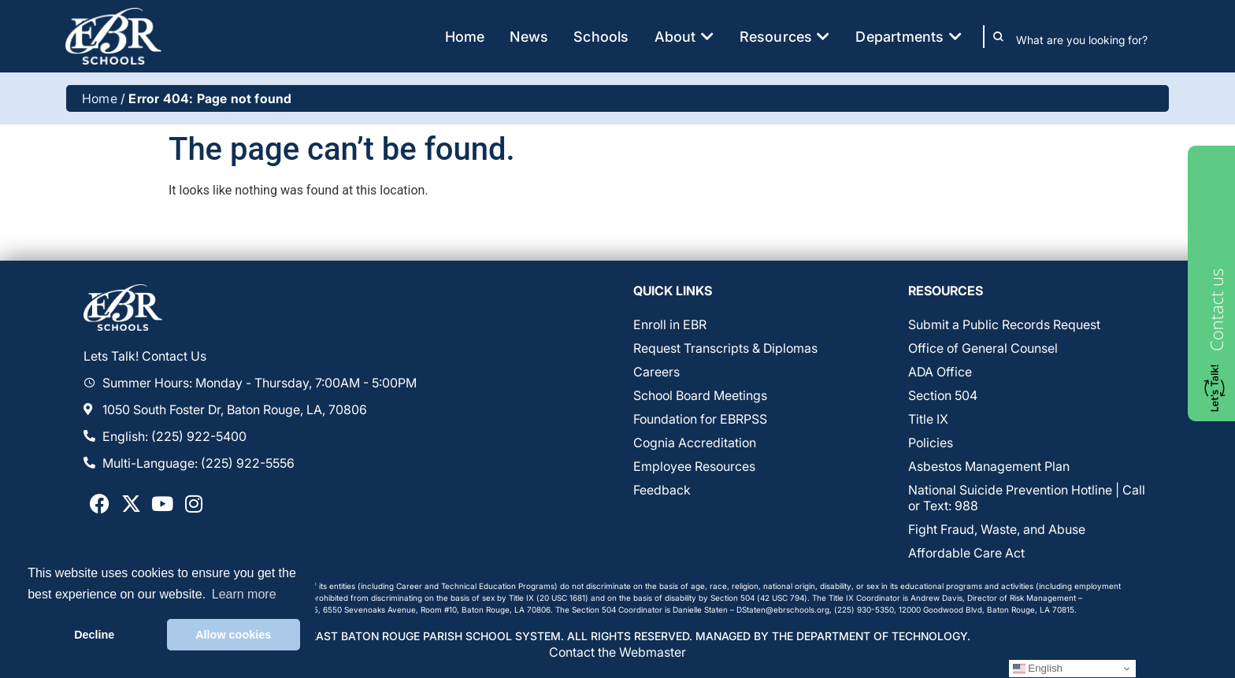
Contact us (1216, 310)
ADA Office (940, 372)
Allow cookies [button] (233, 634)
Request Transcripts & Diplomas (725, 348)
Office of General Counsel (983, 348)
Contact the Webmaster (617, 652)
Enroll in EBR (670, 324)
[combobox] (1093, 40)
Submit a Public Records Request (1004, 324)
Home (99, 98)
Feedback (662, 490)
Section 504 (942, 395)
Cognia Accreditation (694, 442)
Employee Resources (694, 466)
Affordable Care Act (966, 553)
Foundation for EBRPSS (700, 419)
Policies (930, 442)
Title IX (928, 419)
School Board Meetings (700, 395)
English (1038, 668)
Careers (656, 372)
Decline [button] (94, 634)
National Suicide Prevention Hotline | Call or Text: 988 (1026, 497)
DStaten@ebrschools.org (782, 609)
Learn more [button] (244, 594)
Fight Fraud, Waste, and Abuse (996, 529)
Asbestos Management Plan (989, 466)
